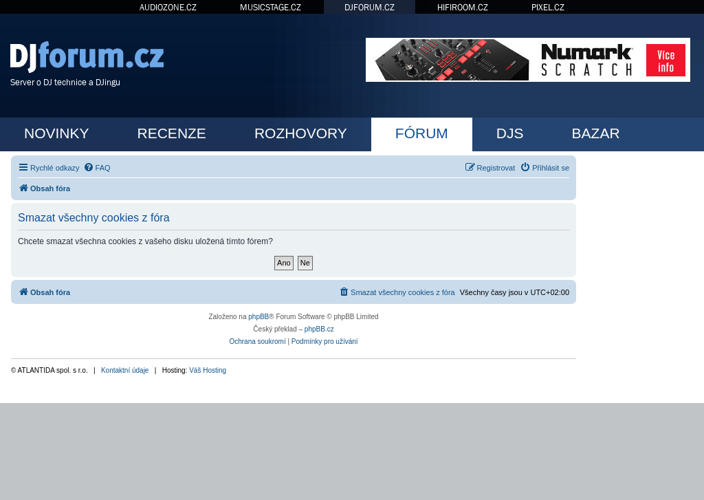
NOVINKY (56, 133)
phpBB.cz (319, 329)
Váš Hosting (207, 370)
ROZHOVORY (300, 133)
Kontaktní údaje (125, 370)
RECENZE (172, 133)
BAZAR (596, 133)
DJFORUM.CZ (369, 7)
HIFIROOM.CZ (462, 7)
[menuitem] (97, 168)
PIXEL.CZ (547, 7)
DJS (510, 133)
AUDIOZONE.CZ (168, 7)
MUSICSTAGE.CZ (270, 7)
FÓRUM (421, 133)
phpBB (258, 316)
